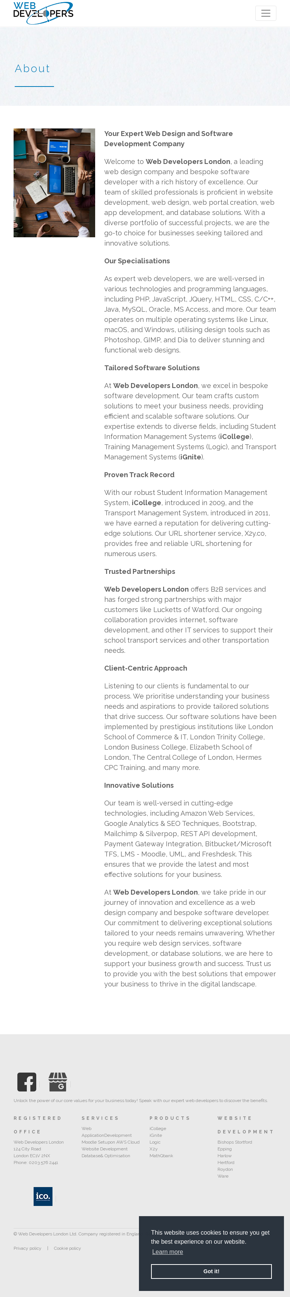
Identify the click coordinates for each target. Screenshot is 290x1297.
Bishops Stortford (235, 1142)
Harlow (225, 1155)
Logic (155, 1142)
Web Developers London (188, 161)
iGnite (190, 457)
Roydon (225, 1169)
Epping (225, 1149)
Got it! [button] (211, 1271)
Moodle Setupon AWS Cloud (111, 1142)
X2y (154, 1149)
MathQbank (161, 1155)
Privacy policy (28, 1248)
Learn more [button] (167, 1252)
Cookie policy (67, 1248)
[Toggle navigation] (265, 13)
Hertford (226, 1162)
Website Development (105, 1149)
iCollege (235, 437)
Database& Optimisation (106, 1155)
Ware (223, 1176)
